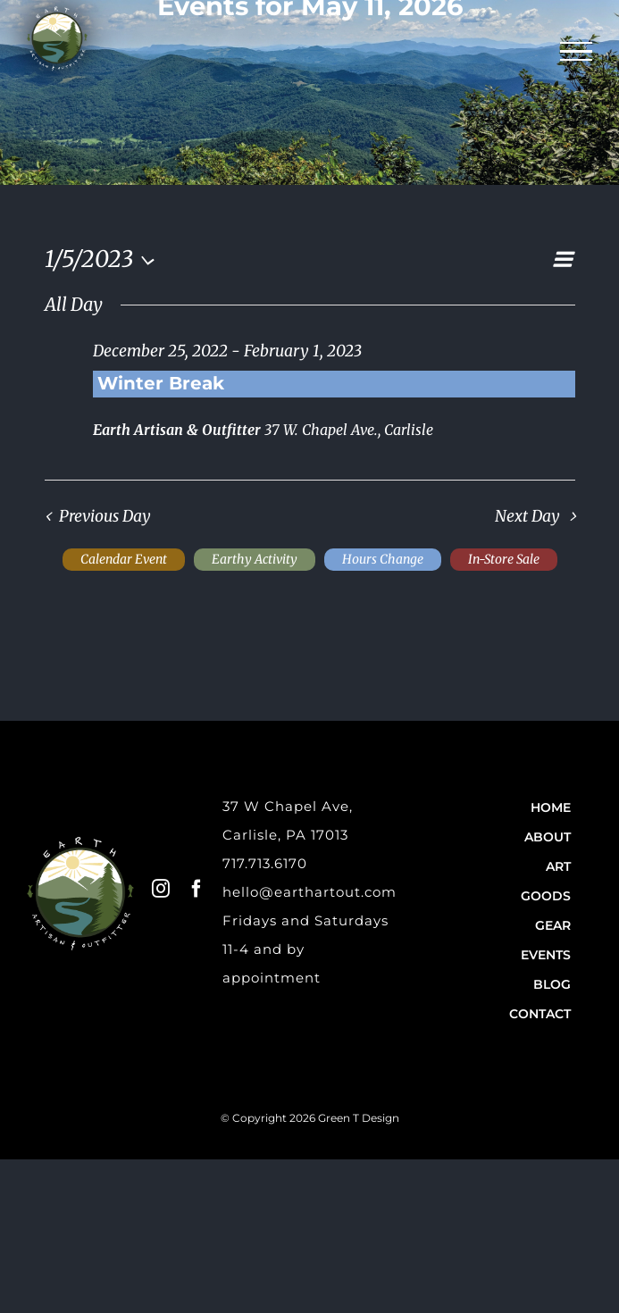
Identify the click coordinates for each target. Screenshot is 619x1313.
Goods (546, 896)
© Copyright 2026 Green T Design (310, 1118)
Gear (553, 925)
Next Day (527, 516)
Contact (540, 1014)
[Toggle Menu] (576, 52)
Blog (552, 984)
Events (546, 955)
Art (558, 866)
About (547, 837)
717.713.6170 (264, 863)
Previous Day (105, 516)
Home (551, 807)
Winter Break (160, 383)
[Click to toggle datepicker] (104, 259)
